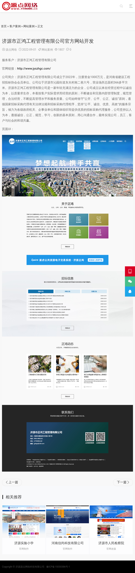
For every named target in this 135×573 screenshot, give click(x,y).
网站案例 (29, 26)
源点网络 (11, 49)
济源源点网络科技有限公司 (29, 566)
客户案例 (15, 26)
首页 (4, 26)
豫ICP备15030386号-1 (58, 566)
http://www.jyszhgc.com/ (34, 68)
